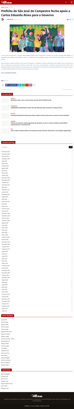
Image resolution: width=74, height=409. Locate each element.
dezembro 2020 (37, 213)
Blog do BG (4, 319)
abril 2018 (37, 290)
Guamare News (5, 350)
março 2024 (37, 173)
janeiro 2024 (37, 175)
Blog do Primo (4, 324)
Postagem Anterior (6, 89)
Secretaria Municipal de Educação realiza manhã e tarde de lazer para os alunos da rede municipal (40, 115)
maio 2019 (37, 259)
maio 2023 (37, 187)
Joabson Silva (4, 381)
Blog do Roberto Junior (7, 383)
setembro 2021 (37, 202)
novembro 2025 (37, 154)
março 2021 (37, 206)
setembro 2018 (37, 278)
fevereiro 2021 (37, 209)
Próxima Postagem (67, 89)
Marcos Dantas (5, 327)
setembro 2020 (37, 221)
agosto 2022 (37, 197)
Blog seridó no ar (5, 341)
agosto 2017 (37, 309)
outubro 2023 (37, 183)
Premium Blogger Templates (38, 406)
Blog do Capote (5, 336)
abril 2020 (37, 232)
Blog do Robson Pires (6, 331)
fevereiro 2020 (37, 237)
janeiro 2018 (37, 297)
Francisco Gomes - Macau (7, 339)
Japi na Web (4, 386)
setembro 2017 (37, 306)
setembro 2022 (37, 195)
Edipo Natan (4, 355)
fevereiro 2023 (37, 190)
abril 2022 (37, 199)
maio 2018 (37, 287)
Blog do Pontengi (5, 334)
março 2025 (37, 164)
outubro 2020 (37, 218)
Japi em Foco (4, 379)
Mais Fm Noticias (5, 362)
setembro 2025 (37, 159)
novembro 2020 (37, 216)
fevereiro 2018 (37, 294)
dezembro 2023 (37, 178)
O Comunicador (5, 346)
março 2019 (37, 263)
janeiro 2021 (37, 211)
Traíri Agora (4, 348)
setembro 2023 (37, 185)
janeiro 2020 (37, 240)
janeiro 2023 (37, 192)
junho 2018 (37, 285)
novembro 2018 (37, 273)
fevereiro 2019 (37, 266)
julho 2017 (37, 311)
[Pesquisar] (37, 147)
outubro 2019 (37, 247)
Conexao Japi (4, 376)
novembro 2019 (37, 244)
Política (11, 7)
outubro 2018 (37, 275)
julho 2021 (37, 204)
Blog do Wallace (5, 365)
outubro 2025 (37, 156)
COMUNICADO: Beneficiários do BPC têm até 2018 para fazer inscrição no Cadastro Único (36, 108)
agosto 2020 (37, 223)
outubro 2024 (37, 166)
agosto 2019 (37, 252)
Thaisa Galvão (4, 329)
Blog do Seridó (5, 343)
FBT (48, 406)
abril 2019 (37, 261)
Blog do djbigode (5, 358)
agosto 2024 (37, 168)
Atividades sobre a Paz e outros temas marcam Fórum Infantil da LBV (31, 100)
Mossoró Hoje (4, 322)
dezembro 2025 (37, 152)
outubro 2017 (37, 304)
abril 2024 (37, 171)
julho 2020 (37, 225)
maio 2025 (37, 161)
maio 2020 (37, 230)
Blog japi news (5, 388)
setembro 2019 (37, 249)
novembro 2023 (37, 180)
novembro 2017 (37, 301)
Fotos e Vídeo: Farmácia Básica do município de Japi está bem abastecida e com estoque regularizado (41, 130)
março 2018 (37, 292)
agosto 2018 (37, 280)
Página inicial (4, 7)
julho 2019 (37, 254)
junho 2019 (37, 256)
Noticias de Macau (6, 360)
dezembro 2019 (37, 242)
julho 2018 (37, 282)
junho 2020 (37, 228)
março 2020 (37, 235)
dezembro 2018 (37, 271)
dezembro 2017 (37, 299)
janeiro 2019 (37, 268)
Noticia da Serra (5, 353)
